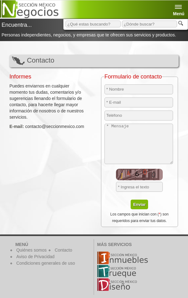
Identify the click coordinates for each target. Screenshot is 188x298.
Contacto (63, 250)
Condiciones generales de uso (45, 263)
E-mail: (16, 126)
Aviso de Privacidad (35, 256)
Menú (178, 5)
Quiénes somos (31, 250)
